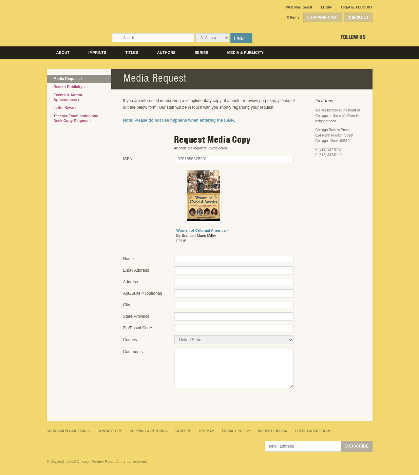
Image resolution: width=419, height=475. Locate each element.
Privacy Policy (236, 431)
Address (130, 282)
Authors (166, 52)
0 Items (293, 17)
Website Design (273, 431)
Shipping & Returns (148, 431)
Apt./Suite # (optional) (142, 293)
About (63, 52)
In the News (64, 108)
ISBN (128, 159)
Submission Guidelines (68, 431)
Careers (183, 431)
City (126, 305)
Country (130, 339)
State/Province (136, 316)
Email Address (136, 270)
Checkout (357, 17)
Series (201, 52)
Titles (131, 52)
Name (128, 258)
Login (326, 7)
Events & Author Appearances (68, 97)
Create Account (357, 7)
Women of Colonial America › (202, 230)
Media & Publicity (245, 52)
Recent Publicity (69, 87)
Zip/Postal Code (137, 328)
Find (239, 38)
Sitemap (206, 431)
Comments (133, 351)
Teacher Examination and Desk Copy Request (76, 118)
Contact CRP (110, 431)
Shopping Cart (322, 17)
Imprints (98, 52)
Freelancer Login (312, 431)
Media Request (67, 79)
